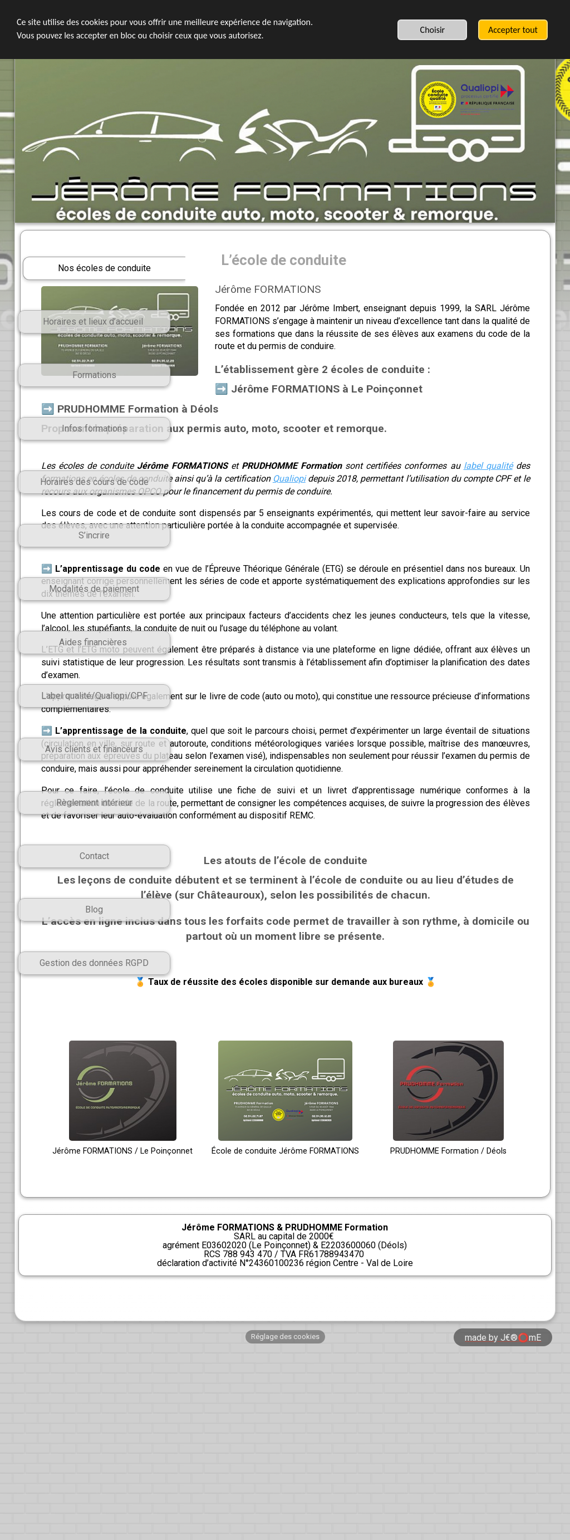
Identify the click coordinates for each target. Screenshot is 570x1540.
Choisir (432, 29)
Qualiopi (275, 532)
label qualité (316, 519)
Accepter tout (513, 29)
